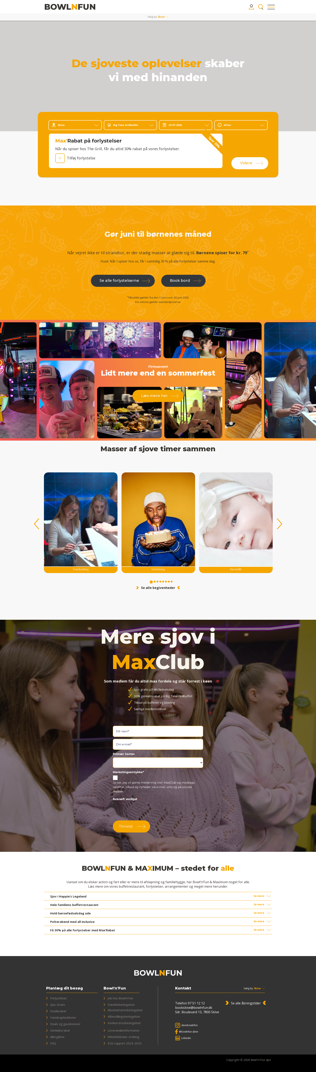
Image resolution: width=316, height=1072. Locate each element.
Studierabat (58, 1011)
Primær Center (124, 754)
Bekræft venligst (125, 799)
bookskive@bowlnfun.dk (193, 1007)
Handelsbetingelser (121, 1005)
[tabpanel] (158, 523)
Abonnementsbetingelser (125, 1010)
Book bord (180, 280)
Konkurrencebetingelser (124, 1023)
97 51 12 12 (196, 1003)
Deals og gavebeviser (65, 1024)
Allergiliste (57, 1037)
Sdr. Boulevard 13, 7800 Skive (197, 1012)
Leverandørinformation (123, 1030)
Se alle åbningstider (246, 1003)
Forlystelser (58, 998)
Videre (246, 163)
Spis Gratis (57, 1005)
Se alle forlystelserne (119, 280)
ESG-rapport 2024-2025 (125, 1043)
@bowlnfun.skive (188, 1031)
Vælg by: (248, 988)
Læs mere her (154, 395)
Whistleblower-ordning (123, 1037)
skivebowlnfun (189, 1025)
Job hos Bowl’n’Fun (120, 998)
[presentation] (143, 810)
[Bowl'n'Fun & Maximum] (70, 7)
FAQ (53, 1043)
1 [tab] (151, 582)
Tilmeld (125, 826)
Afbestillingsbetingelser (124, 1016)
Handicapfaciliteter (63, 1017)
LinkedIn (186, 1038)
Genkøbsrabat (60, 1030)
